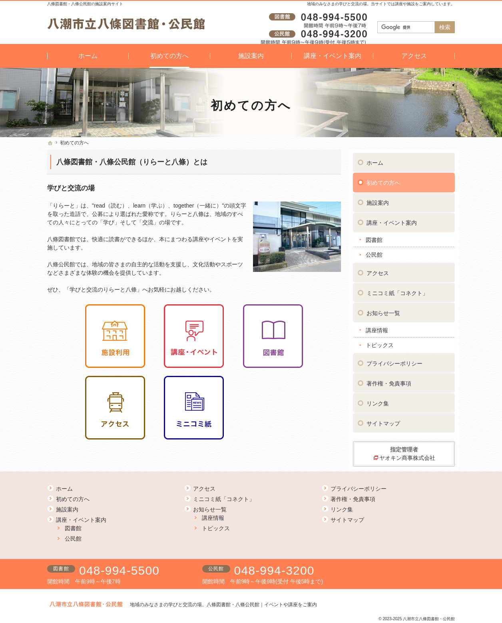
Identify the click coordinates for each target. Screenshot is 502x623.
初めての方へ (383, 179)
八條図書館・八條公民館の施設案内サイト (85, 4)
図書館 (374, 237)
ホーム (375, 159)
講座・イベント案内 (392, 219)
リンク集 (378, 400)
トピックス (380, 342)
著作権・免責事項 (389, 380)
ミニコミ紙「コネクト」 (397, 290)
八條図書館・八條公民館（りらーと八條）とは (131, 162)
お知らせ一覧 (383, 310)
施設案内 (378, 199)
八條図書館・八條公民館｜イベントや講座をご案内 (262, 604)
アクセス (378, 270)
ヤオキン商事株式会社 (407, 454)
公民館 (374, 251)
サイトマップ (383, 420)
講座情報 (377, 327)
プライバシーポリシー (394, 360)
